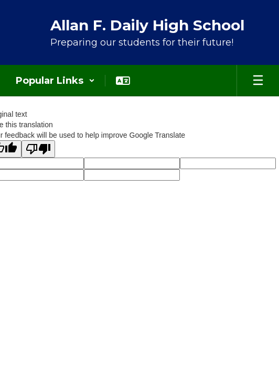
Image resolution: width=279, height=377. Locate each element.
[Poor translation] (38, 149)
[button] (55, 80)
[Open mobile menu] (258, 80)
